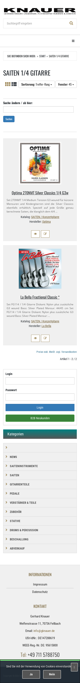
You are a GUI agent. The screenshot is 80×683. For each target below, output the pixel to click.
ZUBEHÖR (16, 512)
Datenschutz (40, 592)
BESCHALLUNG (19, 539)
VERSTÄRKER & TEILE (23, 502)
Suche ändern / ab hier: (18, 102)
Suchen (9, 119)
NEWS (13, 457)
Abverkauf (17, 548)
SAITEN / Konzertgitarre (45, 217)
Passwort (11, 390)
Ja (31, 674)
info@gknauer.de (44, 631)
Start (42, 56)
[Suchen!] (71, 23)
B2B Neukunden (40, 418)
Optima (46, 221)
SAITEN (14, 475)
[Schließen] (74, 667)
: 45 (66, 84)
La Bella (46, 326)
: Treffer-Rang (36, 84)
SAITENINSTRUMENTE (24, 466)
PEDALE (14, 493)
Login (9, 374)
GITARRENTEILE (19, 484)
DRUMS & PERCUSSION (24, 530)
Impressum (40, 584)
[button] (35, 234)
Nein (52, 674)
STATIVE (15, 521)
